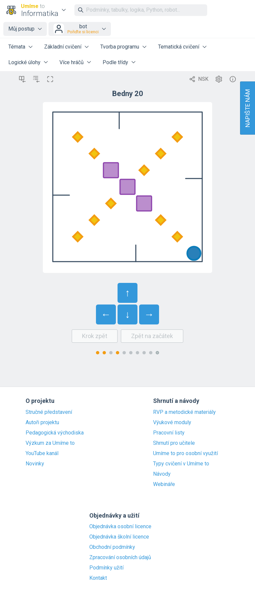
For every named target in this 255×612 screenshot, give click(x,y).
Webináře (164, 484)
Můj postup (21, 29)
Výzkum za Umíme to (50, 443)
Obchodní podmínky (112, 547)
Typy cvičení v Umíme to (181, 464)
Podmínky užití (106, 568)
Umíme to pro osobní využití (185, 453)
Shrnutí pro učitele (174, 443)
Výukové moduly (172, 423)
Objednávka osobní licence (120, 527)
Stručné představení (49, 412)
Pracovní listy (169, 433)
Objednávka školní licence (119, 537)
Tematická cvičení (178, 47)
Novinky (35, 464)
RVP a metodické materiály (184, 412)
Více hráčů (71, 62)
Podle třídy (115, 62)
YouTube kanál (42, 453)
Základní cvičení (62, 47)
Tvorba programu (119, 47)
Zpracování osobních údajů (120, 557)
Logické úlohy (24, 62)
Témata (16, 47)
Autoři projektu (42, 423)
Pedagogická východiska (55, 433)
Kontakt (98, 578)
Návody (162, 474)
